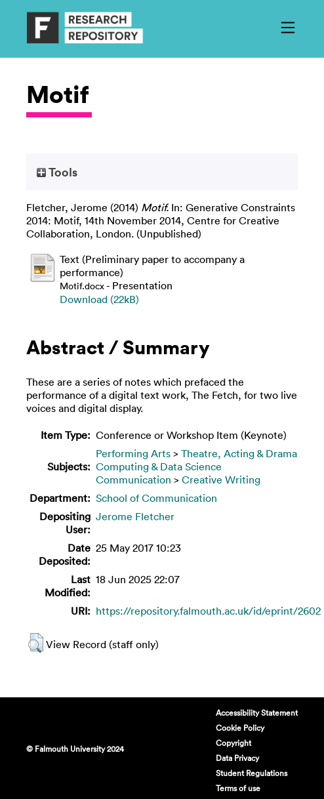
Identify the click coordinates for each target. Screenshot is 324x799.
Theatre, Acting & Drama (239, 453)
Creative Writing (221, 479)
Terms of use (238, 788)
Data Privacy (237, 758)
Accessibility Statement (257, 712)
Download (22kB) (99, 299)
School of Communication (156, 497)
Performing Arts (133, 453)
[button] (35, 643)
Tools (57, 172)
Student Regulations (251, 773)
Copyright (233, 742)
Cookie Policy (240, 727)
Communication (133, 479)
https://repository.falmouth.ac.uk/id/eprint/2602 (208, 610)
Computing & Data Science (159, 466)
